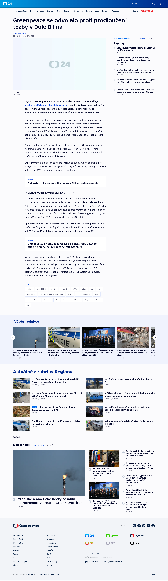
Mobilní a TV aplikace (21, 563)
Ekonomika (78, 11)
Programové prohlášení (93, 300)
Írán (32, 11)
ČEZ (56, 300)
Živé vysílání (18, 540)
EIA (28, 305)
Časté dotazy (52, 563)
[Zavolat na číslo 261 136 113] (91, 563)
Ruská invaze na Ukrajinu (71, 300)
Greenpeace (31, 294)
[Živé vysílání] (147, 11)
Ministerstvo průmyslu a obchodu (51, 294)
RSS (153, 576)
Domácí (50, 11)
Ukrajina (40, 11)
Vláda (70, 294)
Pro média (51, 537)
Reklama (50, 540)
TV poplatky (18, 544)
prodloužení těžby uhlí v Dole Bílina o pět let (46, 105)
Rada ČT (50, 552)
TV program (18, 537)
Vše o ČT (16, 566)
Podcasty (116, 11)
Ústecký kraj (41, 289)
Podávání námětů (54, 559)
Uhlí (92, 289)
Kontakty (50, 566)
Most (97, 294)
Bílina (84, 289)
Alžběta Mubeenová (20, 33)
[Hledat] (153, 3)
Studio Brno (51, 544)
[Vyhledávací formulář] (143, 3)
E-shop (16, 559)
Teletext (16, 548)
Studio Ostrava (52, 548)
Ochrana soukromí (42, 576)
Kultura (105, 11)
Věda (97, 11)
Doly (99, 289)
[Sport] (135, 11)
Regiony (67, 11)
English (30, 576)
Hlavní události (21, 11)
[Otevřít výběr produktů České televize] (162, 3)
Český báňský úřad (83, 294)
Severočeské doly (33, 300)
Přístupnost (55, 576)
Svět (58, 11)
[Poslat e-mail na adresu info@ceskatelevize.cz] (111, 563)
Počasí (89, 11)
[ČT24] (7, 3)
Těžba (75, 289)
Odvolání (47, 300)
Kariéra (49, 555)
